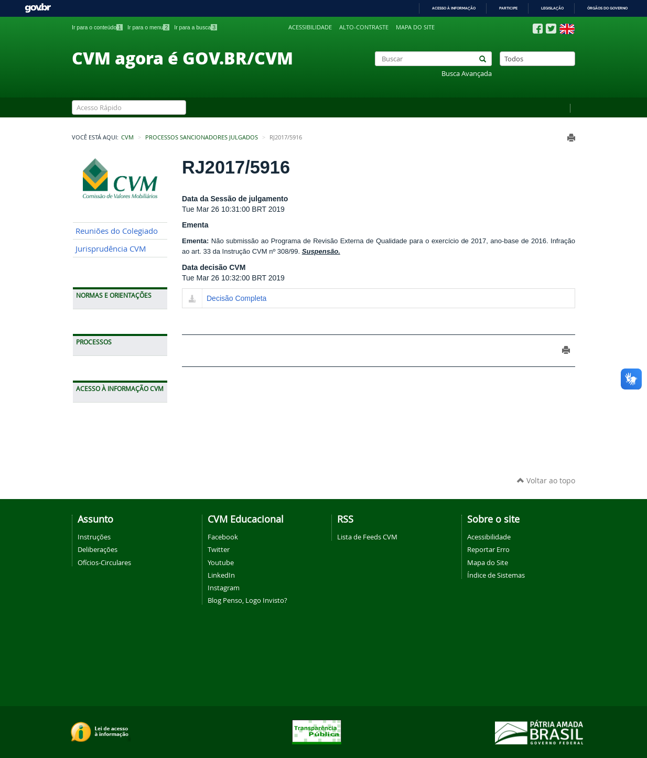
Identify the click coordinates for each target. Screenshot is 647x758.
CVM (127, 137)
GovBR (38, 8)
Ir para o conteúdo (97, 27)
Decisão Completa (236, 298)
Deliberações (97, 549)
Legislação (552, 8)
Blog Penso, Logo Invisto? (247, 600)
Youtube (221, 562)
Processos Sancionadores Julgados (201, 137)
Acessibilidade (310, 27)
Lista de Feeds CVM (367, 537)
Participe (508, 8)
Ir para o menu (148, 27)
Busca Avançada (466, 73)
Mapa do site (415, 27)
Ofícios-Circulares (104, 562)
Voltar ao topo (546, 480)
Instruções (94, 537)
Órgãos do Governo (607, 8)
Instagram (224, 587)
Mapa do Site (487, 562)
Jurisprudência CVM (111, 249)
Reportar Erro (488, 549)
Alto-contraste (364, 27)
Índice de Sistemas (496, 575)
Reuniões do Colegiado (117, 231)
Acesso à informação (454, 8)
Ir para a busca (195, 27)
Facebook (223, 537)
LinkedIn (221, 575)
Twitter (219, 549)
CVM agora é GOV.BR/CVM (182, 58)
